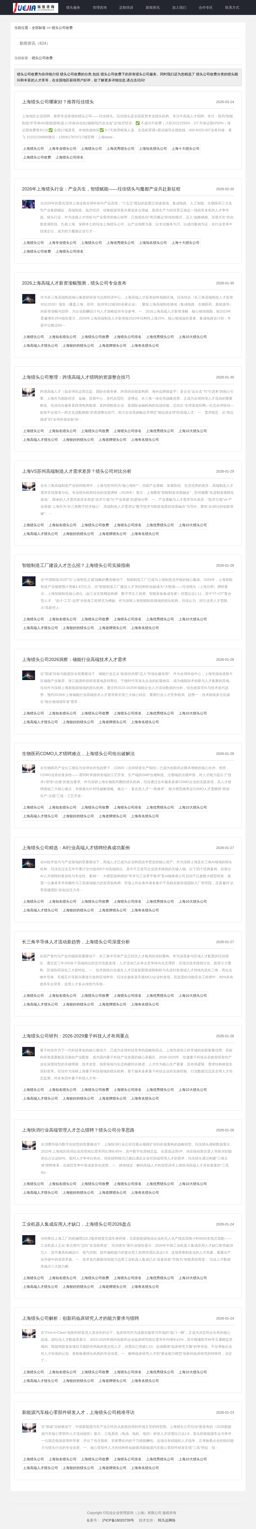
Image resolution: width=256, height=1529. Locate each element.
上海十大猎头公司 (186, 149)
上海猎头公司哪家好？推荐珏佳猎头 (58, 101)
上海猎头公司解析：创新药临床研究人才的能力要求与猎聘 (80, 1318)
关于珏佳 (47, 7)
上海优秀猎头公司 (120, 149)
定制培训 (126, 7)
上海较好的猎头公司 (78, 345)
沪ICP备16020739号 (118, 1520)
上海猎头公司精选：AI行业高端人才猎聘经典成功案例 (76, 847)
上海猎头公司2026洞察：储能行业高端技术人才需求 (74, 659)
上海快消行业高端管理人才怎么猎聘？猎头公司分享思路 (78, 1130)
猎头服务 (73, 7)
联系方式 (232, 7)
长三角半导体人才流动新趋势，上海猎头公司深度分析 (76, 941)
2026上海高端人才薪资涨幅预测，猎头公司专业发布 (74, 283)
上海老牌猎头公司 (112, 345)
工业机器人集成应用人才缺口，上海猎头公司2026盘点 (76, 1224)
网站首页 (20, 7)
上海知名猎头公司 (153, 149)
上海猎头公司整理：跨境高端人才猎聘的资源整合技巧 (76, 377)
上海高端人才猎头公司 (40, 345)
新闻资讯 (153, 7)
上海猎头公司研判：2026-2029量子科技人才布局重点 (75, 1035)
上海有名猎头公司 (145, 345)
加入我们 (179, 7)
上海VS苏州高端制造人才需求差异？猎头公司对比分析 (77, 471)
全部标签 (39, 28)
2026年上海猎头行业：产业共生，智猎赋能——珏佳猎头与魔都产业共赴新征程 (101, 188)
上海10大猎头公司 (192, 337)
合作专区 (206, 7)
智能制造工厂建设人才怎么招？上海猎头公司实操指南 (76, 565)
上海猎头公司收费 (37, 157)
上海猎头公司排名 (70, 157)
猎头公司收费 (62, 28)
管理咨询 (100, 7)
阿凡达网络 (167, 1520)
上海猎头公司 (33, 149)
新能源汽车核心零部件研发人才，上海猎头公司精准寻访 (78, 1412)
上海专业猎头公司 (62, 149)
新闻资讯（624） (35, 43)
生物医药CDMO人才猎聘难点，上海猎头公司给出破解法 (78, 753)
